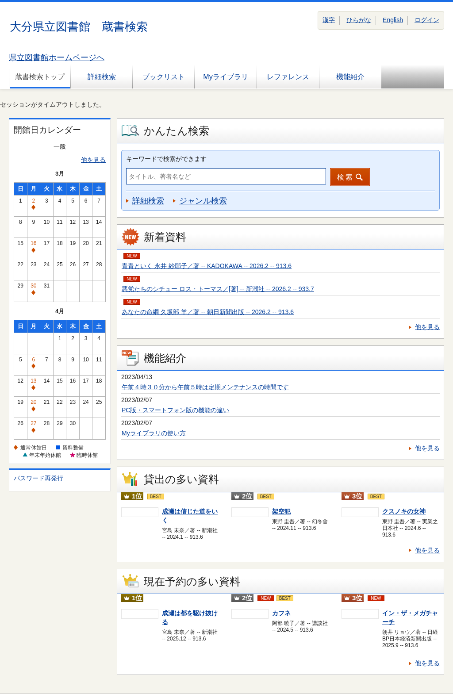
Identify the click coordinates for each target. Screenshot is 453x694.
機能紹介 (350, 77)
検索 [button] (345, 177)
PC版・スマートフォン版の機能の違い (175, 410)
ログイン (427, 19)
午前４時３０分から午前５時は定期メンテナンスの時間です (205, 387)
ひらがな (358, 19)
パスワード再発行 (38, 478)
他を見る (93, 159)
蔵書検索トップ (40, 77)
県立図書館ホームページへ (56, 57)
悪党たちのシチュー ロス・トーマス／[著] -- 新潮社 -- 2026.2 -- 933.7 (218, 288)
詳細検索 (102, 77)
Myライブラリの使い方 (154, 433)
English (393, 19)
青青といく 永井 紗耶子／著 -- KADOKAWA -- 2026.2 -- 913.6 (207, 265)
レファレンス (288, 77)
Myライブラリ (225, 77)
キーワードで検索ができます (166, 158)
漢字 (328, 19)
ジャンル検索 (203, 200)
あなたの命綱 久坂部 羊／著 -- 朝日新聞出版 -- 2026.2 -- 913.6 (208, 311)
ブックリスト (163, 77)
